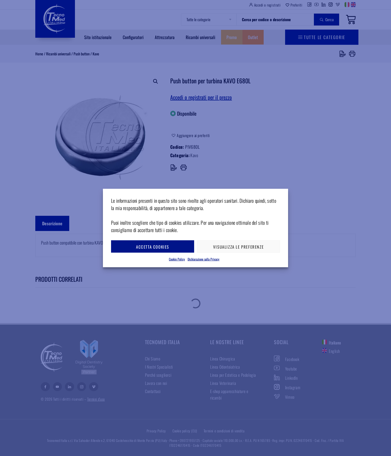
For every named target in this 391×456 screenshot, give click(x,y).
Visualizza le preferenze (238, 246)
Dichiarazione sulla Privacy (203, 259)
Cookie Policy (177, 259)
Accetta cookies (152, 246)
